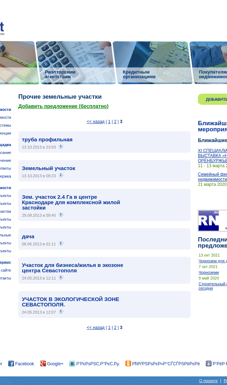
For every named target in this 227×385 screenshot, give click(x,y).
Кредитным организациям (139, 74)
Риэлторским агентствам (60, 74)
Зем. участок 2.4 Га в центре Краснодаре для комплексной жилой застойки (71, 202)
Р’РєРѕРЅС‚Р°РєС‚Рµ (94, 363)
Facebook (21, 363)
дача (28, 236)
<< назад (96, 121)
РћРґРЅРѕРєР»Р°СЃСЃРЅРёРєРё (162, 363)
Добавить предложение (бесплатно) (63, 106)
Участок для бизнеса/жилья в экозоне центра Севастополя (72, 267)
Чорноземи (209, 272)
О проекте (208, 381)
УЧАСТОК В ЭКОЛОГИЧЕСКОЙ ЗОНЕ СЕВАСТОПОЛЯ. (70, 301)
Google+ (52, 363)
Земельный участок (48, 168)
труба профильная (47, 139)
